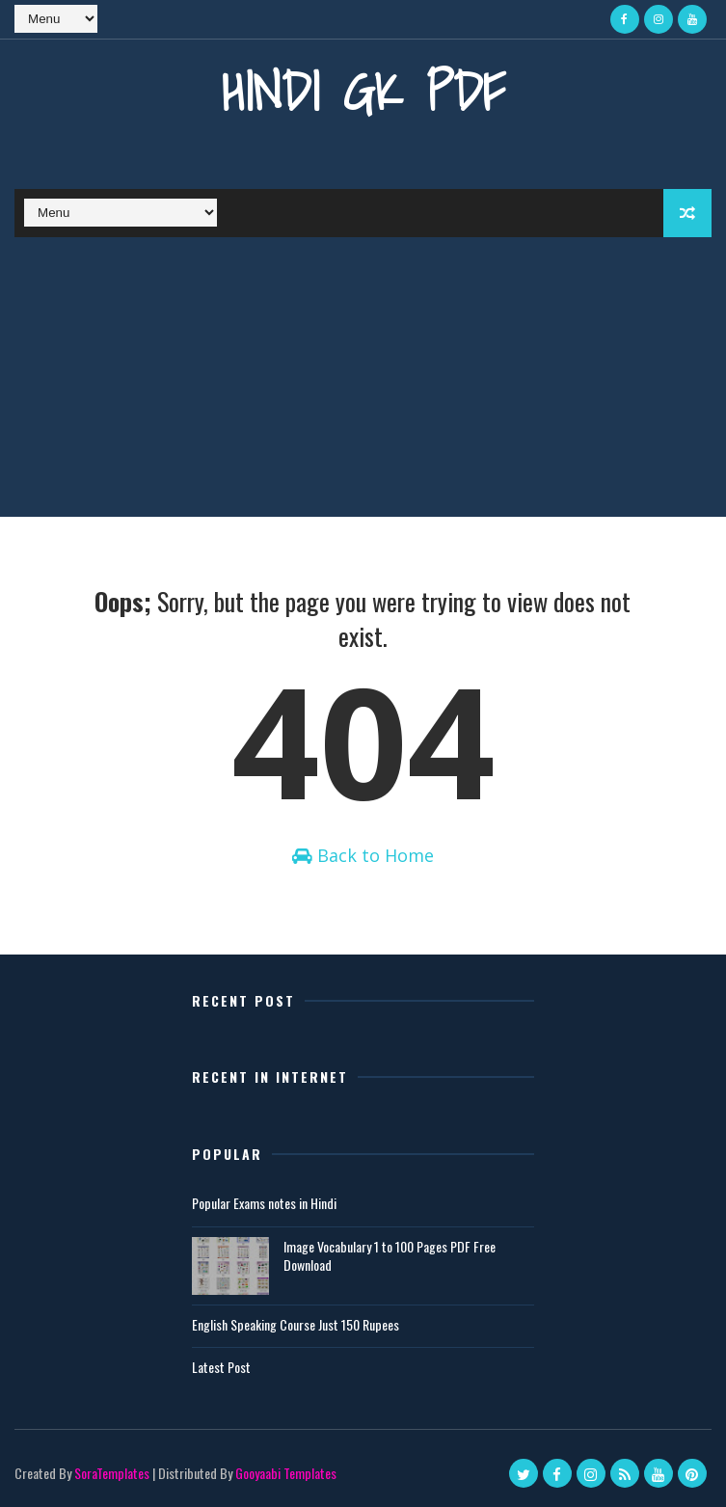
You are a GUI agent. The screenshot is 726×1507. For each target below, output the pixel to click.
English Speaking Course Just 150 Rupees (295, 1324)
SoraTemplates (111, 1473)
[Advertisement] (363, 382)
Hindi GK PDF (363, 91)
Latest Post (221, 1367)
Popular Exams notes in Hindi (264, 1203)
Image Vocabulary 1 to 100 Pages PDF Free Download (389, 1256)
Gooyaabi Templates (285, 1473)
